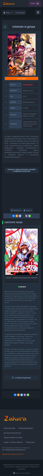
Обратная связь (9, 428)
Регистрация (20, 13)
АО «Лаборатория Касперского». (14, 450)
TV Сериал (11, 37)
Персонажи (30, 442)
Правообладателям (26, 428)
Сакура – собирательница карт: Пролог (21, 278)
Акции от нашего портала (13, 442)
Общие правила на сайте (13, 437)
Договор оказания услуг (12, 433)
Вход (8, 13)
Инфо (28, 210)
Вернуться (16, 210)
